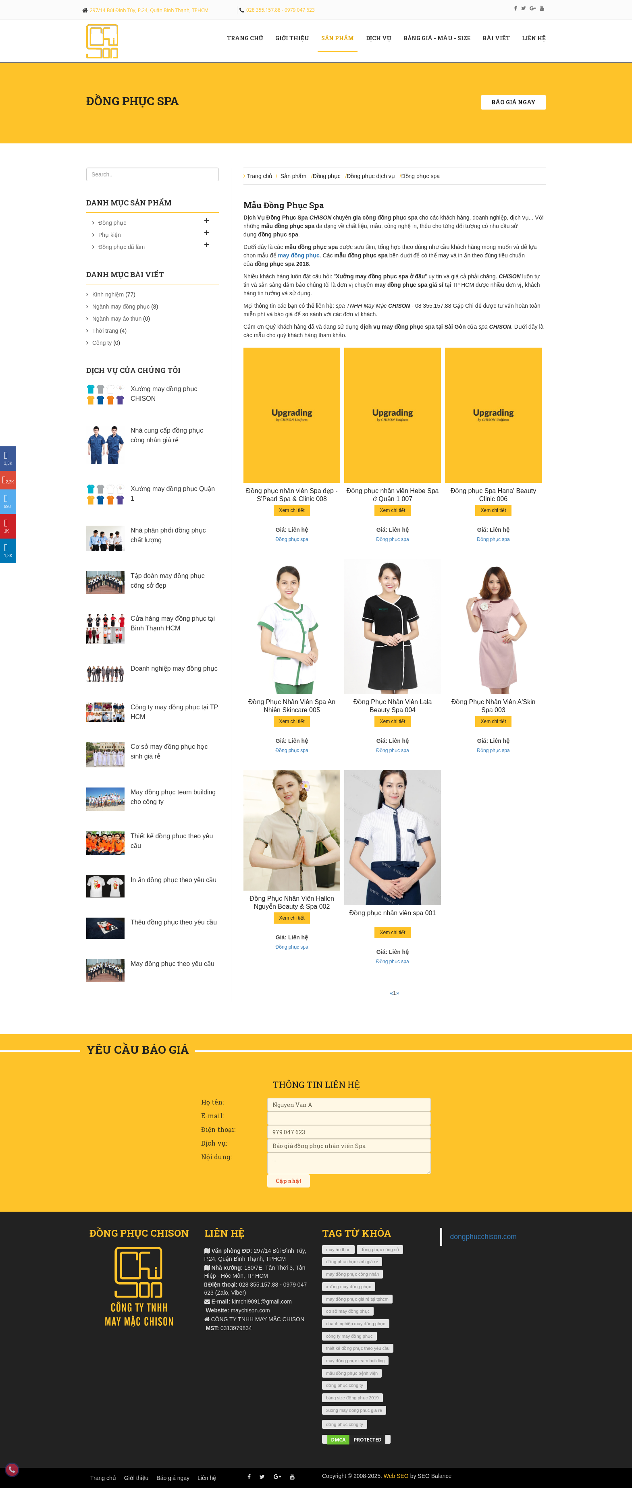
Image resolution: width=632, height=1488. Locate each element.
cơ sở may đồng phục (348, 1311)
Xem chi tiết (291, 510)
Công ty (102, 343)
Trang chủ (248, 38)
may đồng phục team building (355, 1360)
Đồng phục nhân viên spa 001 (392, 913)
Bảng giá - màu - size (439, 38)
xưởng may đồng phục (348, 1286)
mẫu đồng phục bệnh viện (352, 1373)
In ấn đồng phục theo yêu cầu (173, 880)
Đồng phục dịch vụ (371, 176)
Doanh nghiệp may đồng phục (174, 668)
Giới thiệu (136, 1478)
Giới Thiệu (295, 38)
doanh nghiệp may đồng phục (355, 1323)
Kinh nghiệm (108, 294)
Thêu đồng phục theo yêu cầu (174, 922)
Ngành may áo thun (116, 318)
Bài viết (499, 38)
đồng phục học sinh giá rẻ (352, 1261)
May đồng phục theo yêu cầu (172, 963)
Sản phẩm (340, 38)
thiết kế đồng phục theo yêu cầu (357, 1348)
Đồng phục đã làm (121, 247)
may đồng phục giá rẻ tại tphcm (357, 1299)
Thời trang (105, 330)
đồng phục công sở (380, 1249)
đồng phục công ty (344, 1385)
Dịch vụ (381, 38)
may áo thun (338, 1249)
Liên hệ (537, 38)
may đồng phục (298, 255)
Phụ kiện (109, 235)
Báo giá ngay (513, 102)
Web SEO (396, 1476)
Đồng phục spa (132, 100)
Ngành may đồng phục (121, 306)
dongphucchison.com (483, 1237)
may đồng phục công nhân (352, 1274)
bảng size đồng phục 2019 (352, 1397)
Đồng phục (112, 223)
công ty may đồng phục (349, 1336)
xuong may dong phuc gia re (354, 1410)
